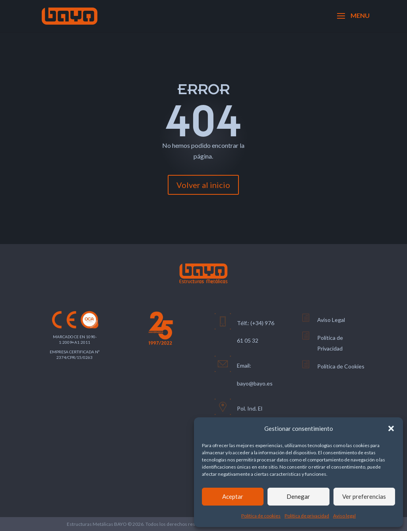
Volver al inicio (203, 185)
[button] (391, 428)
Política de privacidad (307, 516)
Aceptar (232, 496)
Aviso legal (344, 516)
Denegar (298, 496)
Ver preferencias (364, 496)
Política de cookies (261, 516)
